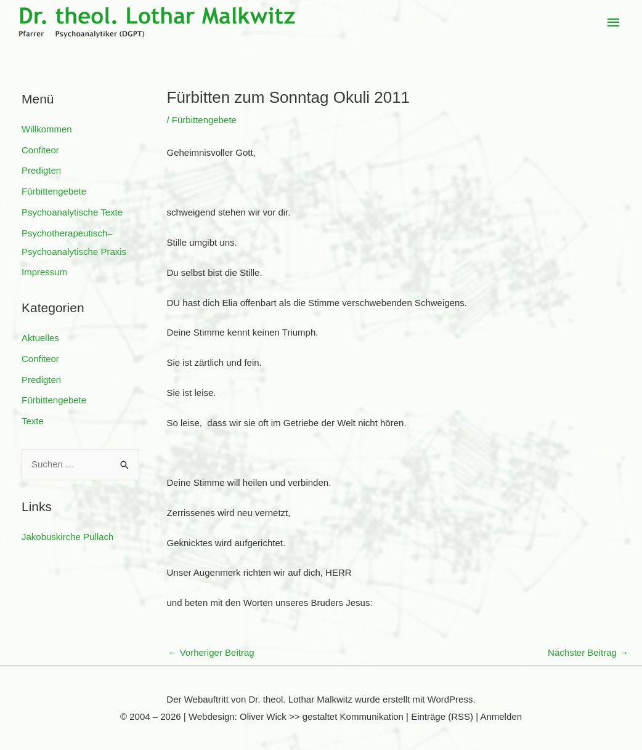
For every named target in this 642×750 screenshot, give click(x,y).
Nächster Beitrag (588, 652)
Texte (33, 421)
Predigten (41, 170)
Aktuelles (40, 338)
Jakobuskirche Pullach (67, 536)
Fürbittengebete (54, 191)
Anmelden (501, 716)
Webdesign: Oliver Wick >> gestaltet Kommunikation (296, 716)
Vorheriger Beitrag (211, 652)
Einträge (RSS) (442, 716)
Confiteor (40, 150)
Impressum (44, 272)
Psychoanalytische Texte (72, 212)
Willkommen (47, 129)
